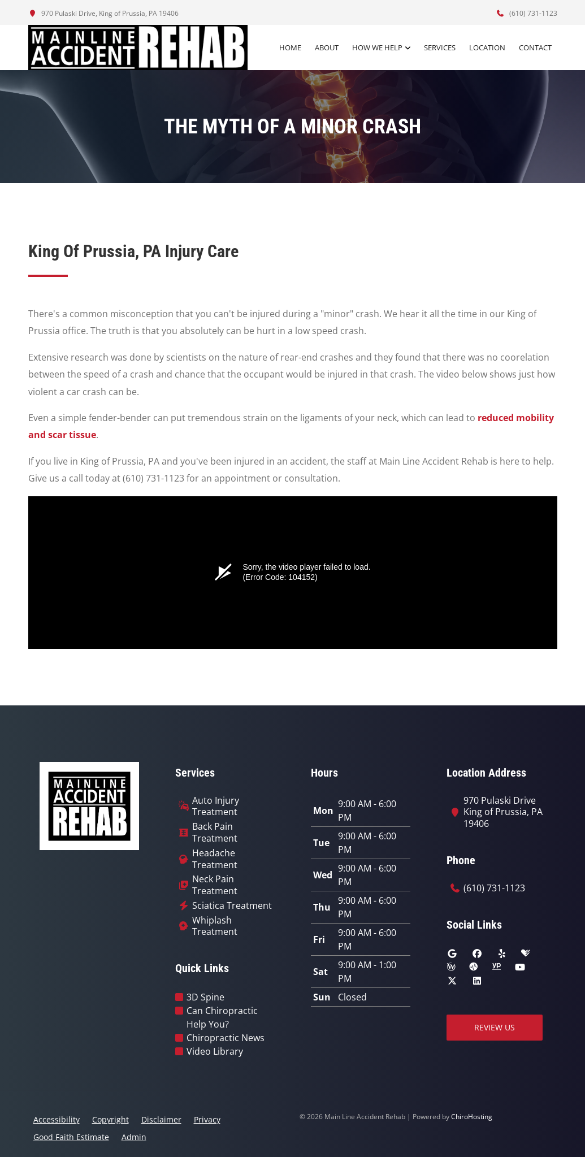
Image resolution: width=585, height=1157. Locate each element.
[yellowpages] (496, 967)
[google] (452, 953)
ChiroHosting (471, 1116)
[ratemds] (473, 967)
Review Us (494, 1027)
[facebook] (477, 953)
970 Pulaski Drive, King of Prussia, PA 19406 (103, 13)
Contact (535, 47)
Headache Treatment (214, 859)
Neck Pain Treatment (214, 885)
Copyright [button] (110, 1119)
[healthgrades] (525, 953)
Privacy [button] (207, 1119)
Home (290, 47)
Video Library (215, 1051)
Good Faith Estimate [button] (71, 1137)
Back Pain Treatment (214, 832)
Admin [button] (134, 1137)
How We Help (377, 47)
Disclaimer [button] (161, 1119)
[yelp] (502, 953)
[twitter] (452, 980)
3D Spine (205, 997)
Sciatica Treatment (232, 906)
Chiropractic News (226, 1038)
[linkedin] (477, 980)
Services (440, 47)
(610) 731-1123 (526, 13)
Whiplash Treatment (214, 926)
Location (487, 47)
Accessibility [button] (56, 1119)
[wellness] (451, 967)
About (327, 47)
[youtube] (520, 967)
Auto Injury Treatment (215, 806)
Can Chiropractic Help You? (222, 1017)
